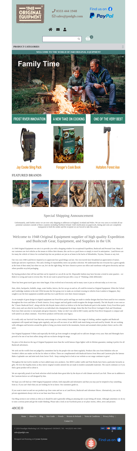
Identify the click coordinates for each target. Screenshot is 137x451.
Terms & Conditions (92, 416)
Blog (41, 416)
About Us (32, 416)
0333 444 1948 (66, 11)
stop (80, 111)
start (57, 111)
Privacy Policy (108, 416)
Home (23, 416)
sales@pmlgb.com (69, 16)
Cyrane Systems (40, 439)
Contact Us (68, 421)
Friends (61, 416)
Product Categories (26, 47)
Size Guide (50, 416)
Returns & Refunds (74, 416)
